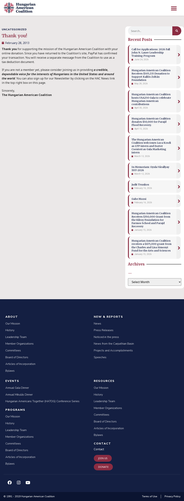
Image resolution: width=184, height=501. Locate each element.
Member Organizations (19, 344)
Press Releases (103, 330)
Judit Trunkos (140, 184)
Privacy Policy (172, 496)
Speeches (100, 357)
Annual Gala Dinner (17, 388)
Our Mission (12, 324)
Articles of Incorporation (20, 364)
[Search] (176, 30)
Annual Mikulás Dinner (19, 395)
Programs (15, 410)
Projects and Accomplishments (113, 350)
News (97, 324)
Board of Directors (16, 357)
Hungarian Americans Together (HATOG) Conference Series (42, 401)
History (9, 330)
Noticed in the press (106, 337)
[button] (174, 8)
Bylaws (10, 371)
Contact (102, 444)
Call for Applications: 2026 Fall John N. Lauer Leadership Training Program (151, 52)
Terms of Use (149, 496)
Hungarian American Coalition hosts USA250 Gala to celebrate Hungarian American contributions (151, 99)
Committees (13, 350)
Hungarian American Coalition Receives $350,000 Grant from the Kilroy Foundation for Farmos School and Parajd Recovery (151, 220)
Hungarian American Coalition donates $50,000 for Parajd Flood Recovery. (151, 122)
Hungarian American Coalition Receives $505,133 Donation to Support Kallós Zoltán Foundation (151, 75)
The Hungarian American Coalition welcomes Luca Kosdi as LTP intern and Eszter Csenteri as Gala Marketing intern (151, 146)
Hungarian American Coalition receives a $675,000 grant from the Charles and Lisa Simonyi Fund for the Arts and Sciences (151, 245)
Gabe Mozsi (139, 199)
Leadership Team (16, 337)
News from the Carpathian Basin (114, 344)
